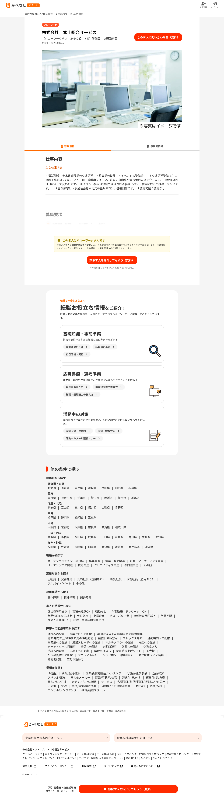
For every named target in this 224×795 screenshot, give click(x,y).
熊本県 (92, 547)
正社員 (52, 579)
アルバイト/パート (59, 583)
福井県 (92, 507)
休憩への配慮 (130, 646)
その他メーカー (80, 677)
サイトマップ (113, 766)
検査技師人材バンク (177, 754)
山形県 (119, 488)
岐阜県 (52, 517)
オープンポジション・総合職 (66, 561)
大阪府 (52, 527)
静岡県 (65, 517)
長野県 (119, 507)
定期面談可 (110, 646)
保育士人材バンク (127, 754)
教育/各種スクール (93, 690)
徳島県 (119, 537)
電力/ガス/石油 (57, 681)
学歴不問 (166, 615)
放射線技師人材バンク (151, 754)
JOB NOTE (132, 758)
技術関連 (83, 565)
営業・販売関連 (115, 561)
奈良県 (92, 527)
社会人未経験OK (58, 620)
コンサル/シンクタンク (62, 690)
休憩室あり (151, 646)
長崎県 (79, 547)
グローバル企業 (119, 615)
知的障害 (85, 597)
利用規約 (89, 766)
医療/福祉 (156, 686)
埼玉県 (95, 498)
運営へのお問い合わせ (145, 766)
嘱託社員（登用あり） (141, 579)
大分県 (106, 547)
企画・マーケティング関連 (146, 561)
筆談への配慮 (89, 646)
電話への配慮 (146, 642)
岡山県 (79, 537)
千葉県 (81, 498)
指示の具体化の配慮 (60, 655)
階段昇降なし (102, 651)
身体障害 (53, 597)
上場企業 (98, 615)
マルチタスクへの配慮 (119, 642)
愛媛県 (146, 537)
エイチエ (84, 758)
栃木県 (122, 498)
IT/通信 (52, 673)
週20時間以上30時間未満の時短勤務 (70, 638)
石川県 (79, 507)
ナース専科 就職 (85, 754)
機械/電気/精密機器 (84, 686)
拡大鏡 (150, 651)
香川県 (132, 537)
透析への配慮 (56, 651)
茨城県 (108, 498)
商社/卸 (140, 686)
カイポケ (145, 758)
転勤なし (100, 611)
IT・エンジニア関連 (60, 565)
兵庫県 (79, 527)
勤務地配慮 (55, 659)
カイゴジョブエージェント (59, 754)
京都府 (65, 527)
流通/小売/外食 (131, 677)
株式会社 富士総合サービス (83, 710)
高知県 (159, 537)
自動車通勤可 (75, 659)
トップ (41, 710)
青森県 (65, 488)
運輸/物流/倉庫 (155, 677)
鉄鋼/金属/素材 (71, 673)
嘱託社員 (116, 579)
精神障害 (69, 597)
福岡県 (52, 547)
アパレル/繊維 (56, 677)
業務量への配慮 (57, 642)
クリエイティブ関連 (106, 565)
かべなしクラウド (163, 758)
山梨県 (106, 507)
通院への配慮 (56, 634)
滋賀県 (106, 527)
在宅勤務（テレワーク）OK (128, 611)
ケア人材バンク (46, 758)
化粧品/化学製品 (137, 673)
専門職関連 (131, 565)
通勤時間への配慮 (159, 638)
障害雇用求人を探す (56, 710)
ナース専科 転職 (106, 754)
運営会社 (29, 766)
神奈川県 (66, 498)
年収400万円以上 (145, 615)
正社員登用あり (57, 611)
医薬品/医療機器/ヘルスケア (103, 673)
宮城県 (92, 488)
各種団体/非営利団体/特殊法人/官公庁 (141, 681)
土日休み (82, 615)
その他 (147, 565)
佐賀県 (65, 547)
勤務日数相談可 (108, 638)
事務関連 (94, 561)
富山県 (65, 507)
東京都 (52, 498)
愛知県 (79, 517)
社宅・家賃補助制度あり (88, 620)
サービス (106, 681)
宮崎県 (119, 547)
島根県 (65, 537)
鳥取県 (52, 537)
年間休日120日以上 (60, 615)
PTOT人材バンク (67, 758)
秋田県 (106, 488)
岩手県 (79, 488)
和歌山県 (120, 527)
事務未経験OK (81, 611)
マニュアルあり (87, 655)
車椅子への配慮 (79, 651)
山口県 (106, 537)
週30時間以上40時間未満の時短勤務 (119, 634)
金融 (64, 686)
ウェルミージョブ (32, 754)
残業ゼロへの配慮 (80, 634)
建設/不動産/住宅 (106, 677)
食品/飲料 (158, 673)
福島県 (132, 488)
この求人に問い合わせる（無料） (158, 37)
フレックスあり (132, 638)
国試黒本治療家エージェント (107, 758)
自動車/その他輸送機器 (115, 686)
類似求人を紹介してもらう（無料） (112, 260)
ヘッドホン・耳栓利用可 (118, 655)
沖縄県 (149, 547)
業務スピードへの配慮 (86, 642)
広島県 (92, 537)
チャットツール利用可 (62, 646)
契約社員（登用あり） (91, 579)
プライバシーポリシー (59, 766)
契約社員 (66, 579)
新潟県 (52, 507)
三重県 (92, 517)
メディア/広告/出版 (84, 681)
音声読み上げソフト (128, 651)
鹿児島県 (134, 547)
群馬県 (135, 498)
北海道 (52, 488)
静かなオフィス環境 (151, 655)
